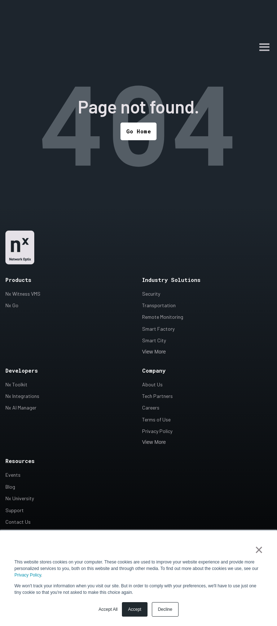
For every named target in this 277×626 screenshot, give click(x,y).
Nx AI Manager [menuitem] (20, 408)
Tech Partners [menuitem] (157, 397)
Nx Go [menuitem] (11, 306)
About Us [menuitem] (152, 385)
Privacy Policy (27, 575)
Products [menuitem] (18, 280)
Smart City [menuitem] (154, 341)
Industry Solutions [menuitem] (171, 280)
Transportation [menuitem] (159, 306)
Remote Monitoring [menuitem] (162, 317)
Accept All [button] (108, 609)
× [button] (259, 550)
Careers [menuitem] (150, 408)
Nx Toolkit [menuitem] (16, 385)
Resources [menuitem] (20, 461)
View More (154, 352)
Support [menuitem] (14, 510)
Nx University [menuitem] (19, 499)
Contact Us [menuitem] (18, 522)
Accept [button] (134, 609)
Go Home (138, 131)
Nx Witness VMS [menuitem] (22, 294)
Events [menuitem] (13, 475)
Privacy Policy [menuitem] (157, 432)
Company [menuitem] (154, 370)
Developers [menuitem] (21, 370)
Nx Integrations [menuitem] (22, 397)
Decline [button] (165, 609)
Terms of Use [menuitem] (156, 420)
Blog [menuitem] (10, 487)
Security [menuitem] (151, 294)
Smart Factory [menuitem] (158, 329)
